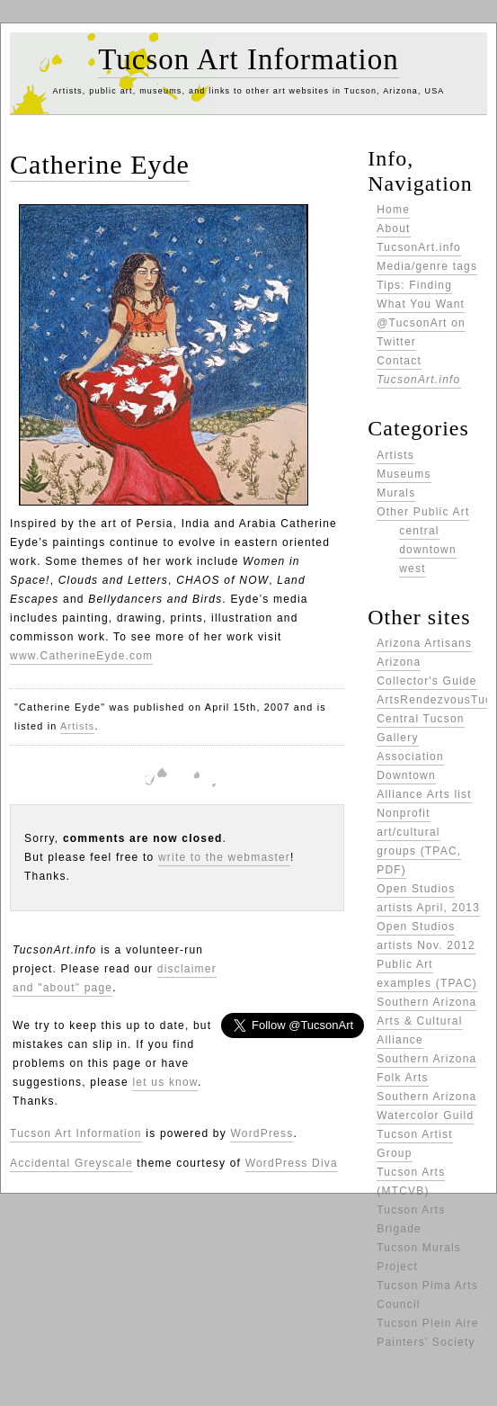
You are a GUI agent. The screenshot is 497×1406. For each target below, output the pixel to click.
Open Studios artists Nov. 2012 (426, 936)
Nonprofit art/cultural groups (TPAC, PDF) (419, 841)
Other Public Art (423, 512)
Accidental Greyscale (71, 1163)
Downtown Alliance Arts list (424, 785)
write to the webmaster (224, 857)
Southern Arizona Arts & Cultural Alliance (426, 1021)
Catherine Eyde (100, 164)
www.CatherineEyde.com (81, 655)
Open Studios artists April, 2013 (428, 898)
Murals (396, 493)
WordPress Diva (291, 1163)
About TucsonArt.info (419, 238)
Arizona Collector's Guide (426, 671)
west (412, 568)
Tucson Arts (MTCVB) (411, 1181)
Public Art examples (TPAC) (427, 974)
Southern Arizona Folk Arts (426, 1068)
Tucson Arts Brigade (411, 1219)
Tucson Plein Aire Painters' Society (427, 1332)
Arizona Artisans (424, 643)
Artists (77, 726)
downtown (428, 549)
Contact (418, 370)
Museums (403, 474)
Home (393, 209)
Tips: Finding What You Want (421, 294)
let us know (165, 1082)
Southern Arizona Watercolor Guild (426, 1106)
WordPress (261, 1133)
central (419, 530)
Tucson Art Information (248, 59)
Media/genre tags (427, 266)
